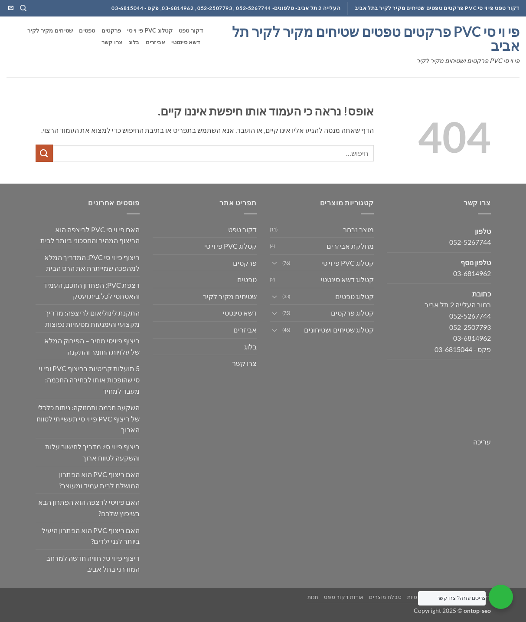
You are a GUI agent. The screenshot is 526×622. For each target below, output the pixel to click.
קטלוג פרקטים (352, 313)
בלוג (134, 42)
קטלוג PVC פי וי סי (150, 30)
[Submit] (44, 153)
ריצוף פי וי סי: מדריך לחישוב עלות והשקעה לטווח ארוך (92, 452)
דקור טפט (191, 30)
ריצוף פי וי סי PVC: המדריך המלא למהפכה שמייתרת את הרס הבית (92, 263)
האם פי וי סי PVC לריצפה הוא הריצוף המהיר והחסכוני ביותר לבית (90, 235)
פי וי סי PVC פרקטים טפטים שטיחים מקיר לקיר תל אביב (375, 39)
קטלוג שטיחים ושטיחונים (339, 330)
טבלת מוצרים (385, 597)
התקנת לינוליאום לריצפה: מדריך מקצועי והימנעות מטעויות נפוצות (92, 318)
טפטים (87, 30)
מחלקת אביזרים (350, 246)
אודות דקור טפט (344, 597)
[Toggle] (275, 262)
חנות (313, 597)
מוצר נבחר (358, 229)
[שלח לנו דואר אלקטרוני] (10, 8)
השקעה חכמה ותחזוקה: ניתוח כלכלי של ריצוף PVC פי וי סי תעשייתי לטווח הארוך (88, 418)
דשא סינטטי (185, 42)
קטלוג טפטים (354, 296)
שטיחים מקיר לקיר (50, 30)
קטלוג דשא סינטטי (347, 279)
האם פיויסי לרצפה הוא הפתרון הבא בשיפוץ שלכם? (89, 507)
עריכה (482, 442)
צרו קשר (112, 42)
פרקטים (111, 30)
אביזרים (156, 42)
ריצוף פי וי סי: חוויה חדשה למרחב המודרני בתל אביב (93, 563)
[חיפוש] (23, 8)
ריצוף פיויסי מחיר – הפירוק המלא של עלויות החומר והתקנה (92, 346)
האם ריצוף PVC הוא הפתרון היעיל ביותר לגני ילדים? (91, 536)
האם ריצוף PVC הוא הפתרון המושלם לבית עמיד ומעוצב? (99, 480)
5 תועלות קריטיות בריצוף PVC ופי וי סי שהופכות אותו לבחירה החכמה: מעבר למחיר (89, 379)
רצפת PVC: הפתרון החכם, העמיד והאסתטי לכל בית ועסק (91, 290)
